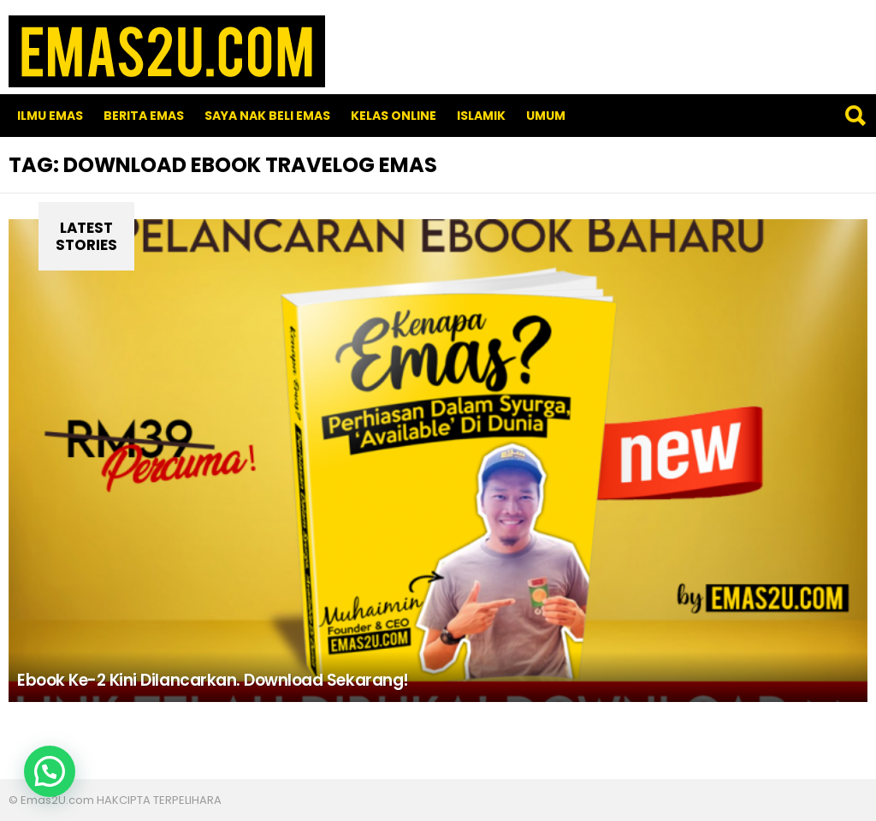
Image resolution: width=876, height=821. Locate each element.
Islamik (481, 115)
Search (854, 115)
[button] (49, 771)
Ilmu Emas (50, 115)
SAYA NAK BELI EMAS (267, 115)
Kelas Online (393, 115)
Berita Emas (144, 115)
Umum (545, 115)
